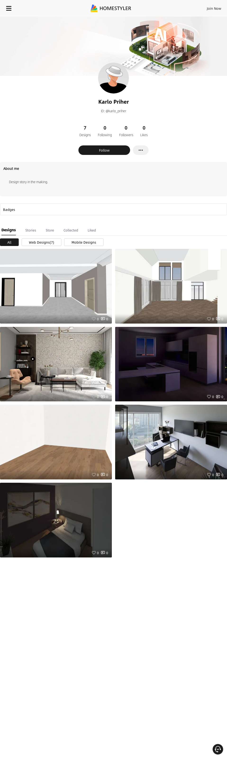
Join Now (214, 8)
